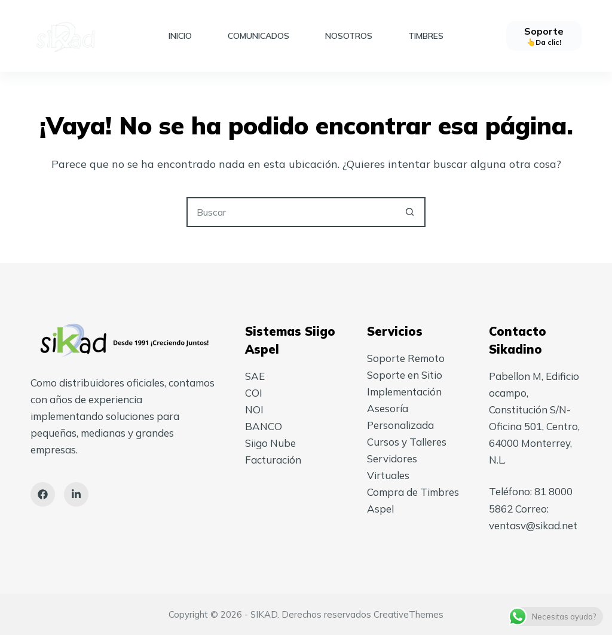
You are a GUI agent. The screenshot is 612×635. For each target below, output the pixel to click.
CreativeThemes (408, 614)
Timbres (425, 35)
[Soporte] (544, 36)
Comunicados (258, 35)
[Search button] (409, 212)
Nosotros (348, 35)
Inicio (180, 35)
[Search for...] (291, 212)
